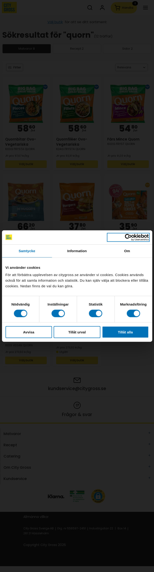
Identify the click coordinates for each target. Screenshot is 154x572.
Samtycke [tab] (27, 251)
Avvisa (28, 332)
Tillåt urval (77, 332)
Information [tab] (77, 251)
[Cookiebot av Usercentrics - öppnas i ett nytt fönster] (128, 237)
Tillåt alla (125, 332)
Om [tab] (127, 251)
